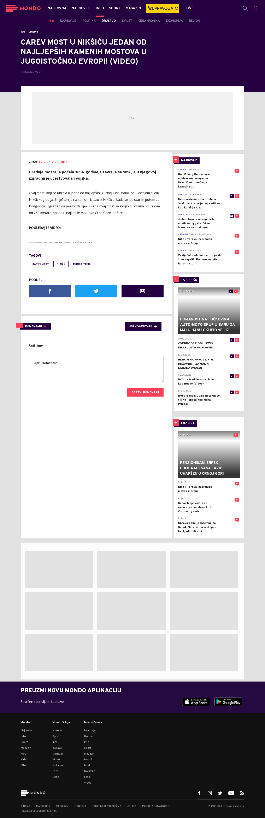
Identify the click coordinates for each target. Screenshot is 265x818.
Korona (57, 730)
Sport (24, 742)
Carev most (40, 264)
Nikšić (61, 264)
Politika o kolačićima (107, 806)
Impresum (62, 806)
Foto (55, 771)
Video (24, 759)
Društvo (33, 32)
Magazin (26, 748)
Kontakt (80, 806)
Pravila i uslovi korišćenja (39, 811)
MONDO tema (82, 264)
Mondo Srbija (61, 722)
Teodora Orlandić (48, 162)
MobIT (25, 754)
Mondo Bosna (93, 722)
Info (23, 32)
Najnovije (26, 730)
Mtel (23, 765)
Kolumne (58, 765)
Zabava (57, 748)
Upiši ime (36, 346)
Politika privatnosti (156, 806)
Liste (55, 777)
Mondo (25, 722)
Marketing (43, 806)
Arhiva (131, 806)
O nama (25, 806)
